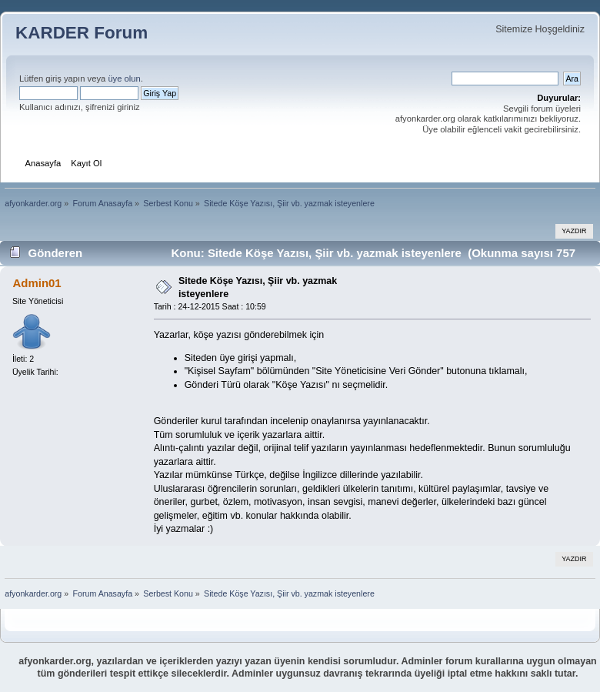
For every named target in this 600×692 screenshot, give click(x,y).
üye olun (124, 78)
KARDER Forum (81, 32)
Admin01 (36, 282)
